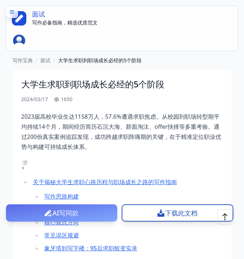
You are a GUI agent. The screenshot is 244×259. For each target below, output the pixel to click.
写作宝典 (23, 60)
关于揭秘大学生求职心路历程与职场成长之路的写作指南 (105, 182)
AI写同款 (66, 213)
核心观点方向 (61, 222)
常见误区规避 (61, 235)
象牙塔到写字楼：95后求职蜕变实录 (90, 248)
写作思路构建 (61, 196)
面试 (45, 60)
